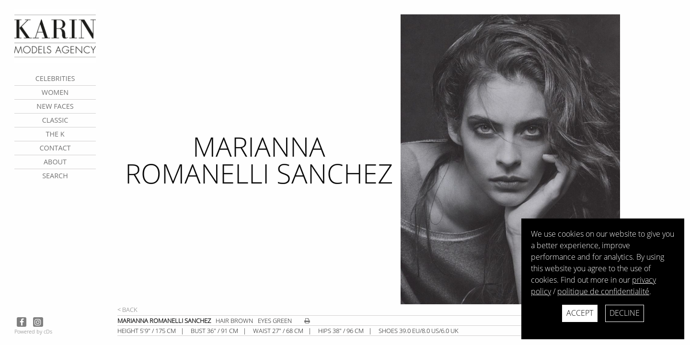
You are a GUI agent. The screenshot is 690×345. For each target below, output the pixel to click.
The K (55, 133)
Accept (579, 313)
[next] (541, 159)
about (55, 161)
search (55, 175)
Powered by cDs (33, 331)
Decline (625, 313)
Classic (55, 120)
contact (54, 147)
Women (55, 92)
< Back (127, 309)
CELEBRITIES (55, 78)
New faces (54, 106)
